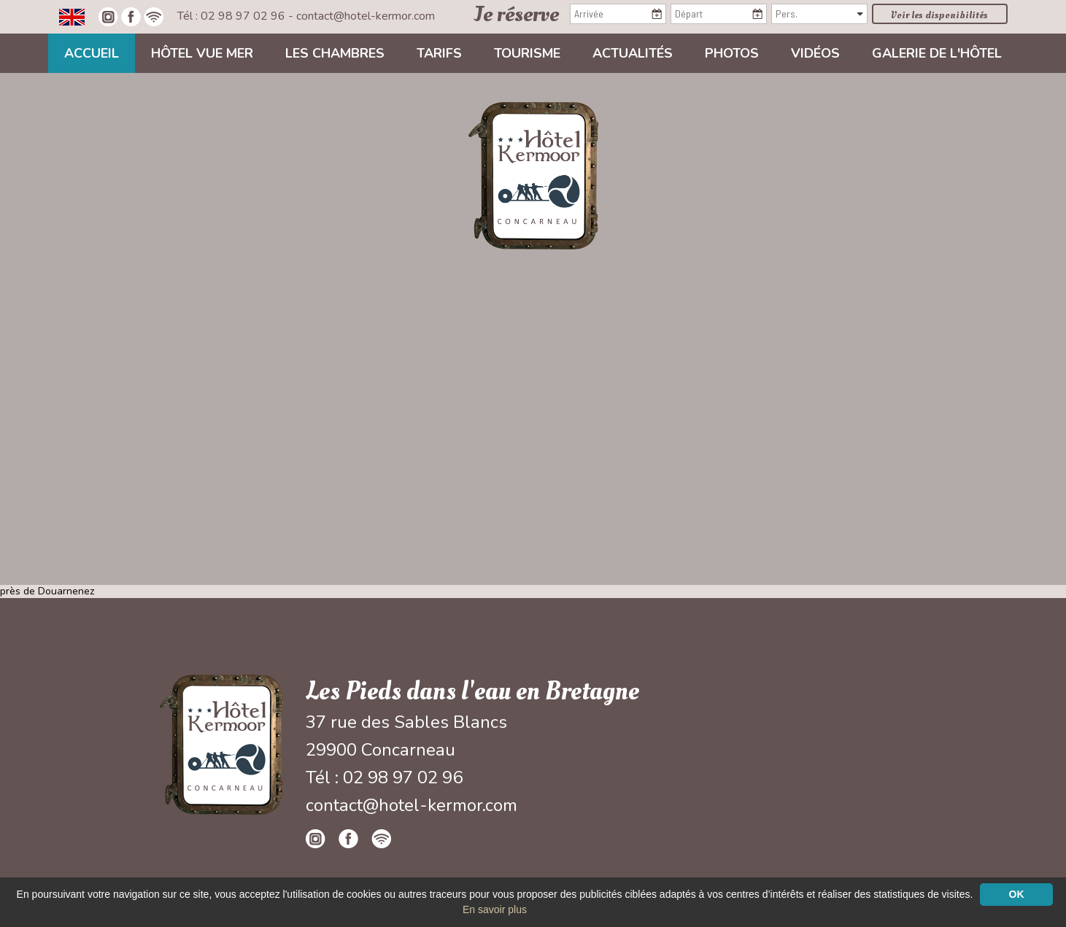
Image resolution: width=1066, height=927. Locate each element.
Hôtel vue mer (202, 53)
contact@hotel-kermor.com (365, 16)
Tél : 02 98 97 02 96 (232, 16)
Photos (732, 53)
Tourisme (527, 53)
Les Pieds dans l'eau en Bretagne (472, 691)
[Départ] (719, 14)
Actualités (632, 53)
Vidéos (815, 53)
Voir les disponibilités (939, 15)
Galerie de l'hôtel (937, 53)
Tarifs (439, 53)
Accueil (91, 53)
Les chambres (335, 53)
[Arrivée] (618, 14)
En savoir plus (495, 909)
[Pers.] (819, 14)
